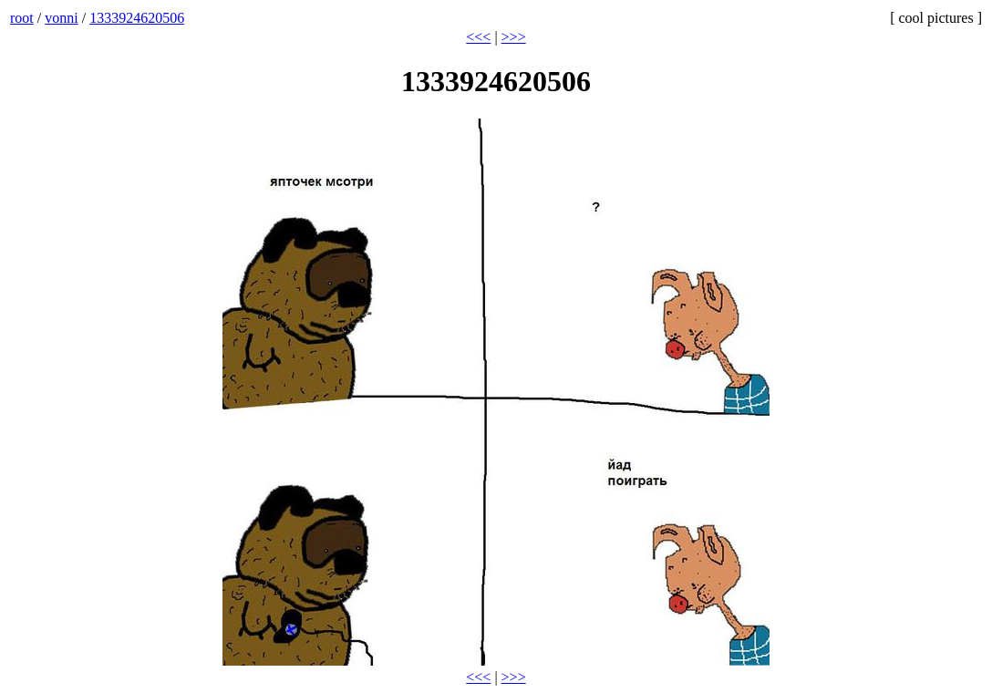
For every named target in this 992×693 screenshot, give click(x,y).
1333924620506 (136, 18)
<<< (478, 37)
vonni (61, 18)
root (22, 18)
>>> (513, 37)
